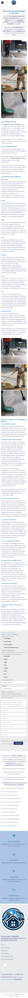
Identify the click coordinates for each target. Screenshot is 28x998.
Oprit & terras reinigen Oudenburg (10, 798)
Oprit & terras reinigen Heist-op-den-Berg (12, 788)
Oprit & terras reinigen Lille (8, 812)
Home (2, 945)
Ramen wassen (5, 948)
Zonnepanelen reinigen (7, 956)
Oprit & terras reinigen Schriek (9, 822)
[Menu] (2, 2)
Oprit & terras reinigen (7, 959)
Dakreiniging (4, 950)
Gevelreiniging (5, 953)
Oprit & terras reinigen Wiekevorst (10, 819)
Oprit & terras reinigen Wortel (9, 808)
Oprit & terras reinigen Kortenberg (10, 802)
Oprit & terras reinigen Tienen (9, 795)
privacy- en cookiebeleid (8, 743)
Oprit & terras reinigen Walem (9, 791)
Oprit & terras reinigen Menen (9, 826)
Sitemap (17, 996)
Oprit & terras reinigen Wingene (9, 805)
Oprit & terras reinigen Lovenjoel (10, 815)
